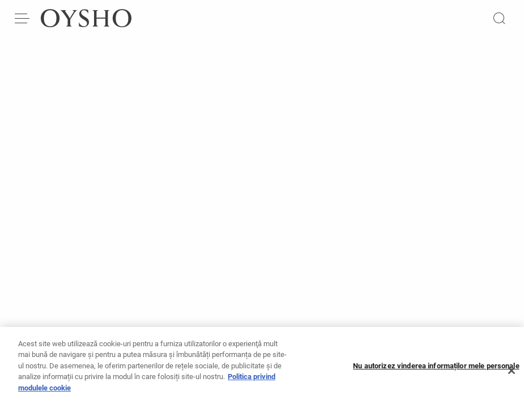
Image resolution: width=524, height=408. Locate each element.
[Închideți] (511, 374)
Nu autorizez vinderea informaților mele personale (436, 370)
